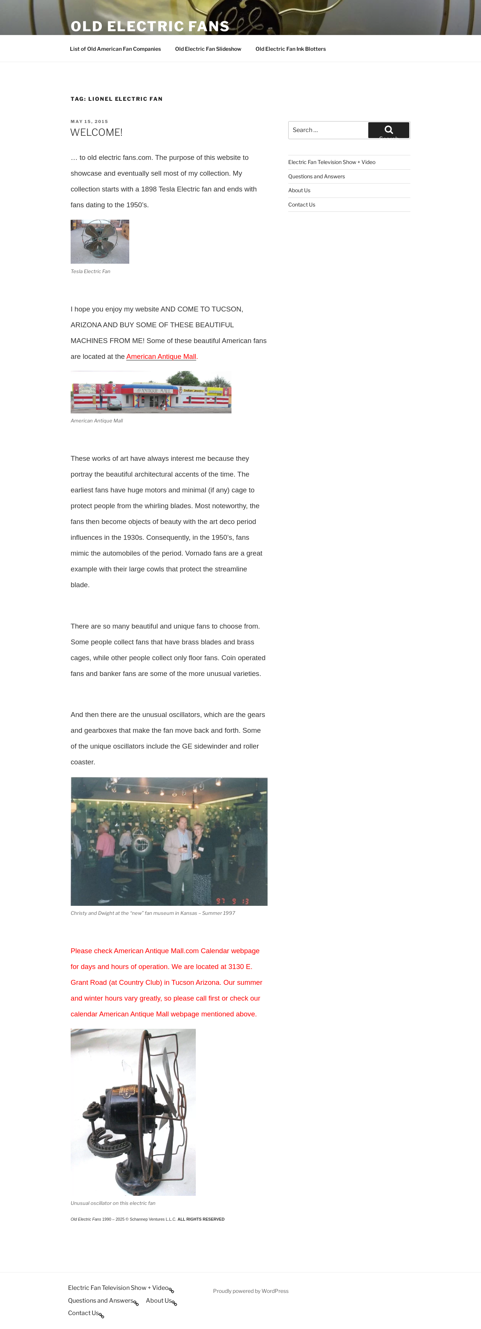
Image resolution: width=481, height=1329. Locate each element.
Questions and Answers (316, 176)
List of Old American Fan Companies (115, 49)
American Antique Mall (161, 356)
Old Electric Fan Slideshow (208, 49)
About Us (299, 190)
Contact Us (301, 204)
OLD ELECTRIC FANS (150, 26)
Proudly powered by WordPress (251, 1291)
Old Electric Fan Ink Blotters (291, 49)
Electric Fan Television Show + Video (331, 162)
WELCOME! (96, 132)
